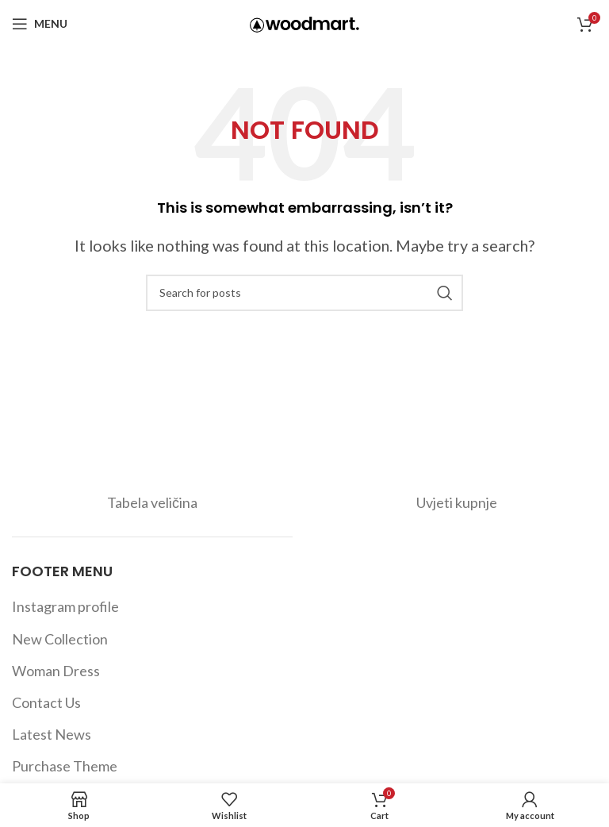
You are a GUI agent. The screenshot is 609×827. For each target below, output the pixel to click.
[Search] (304, 293)
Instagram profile (65, 606)
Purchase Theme (64, 766)
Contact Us (46, 702)
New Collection (60, 639)
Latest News (51, 734)
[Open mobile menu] (39, 24)
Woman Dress (56, 670)
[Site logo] (304, 22)
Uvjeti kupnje (456, 502)
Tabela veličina (152, 502)
